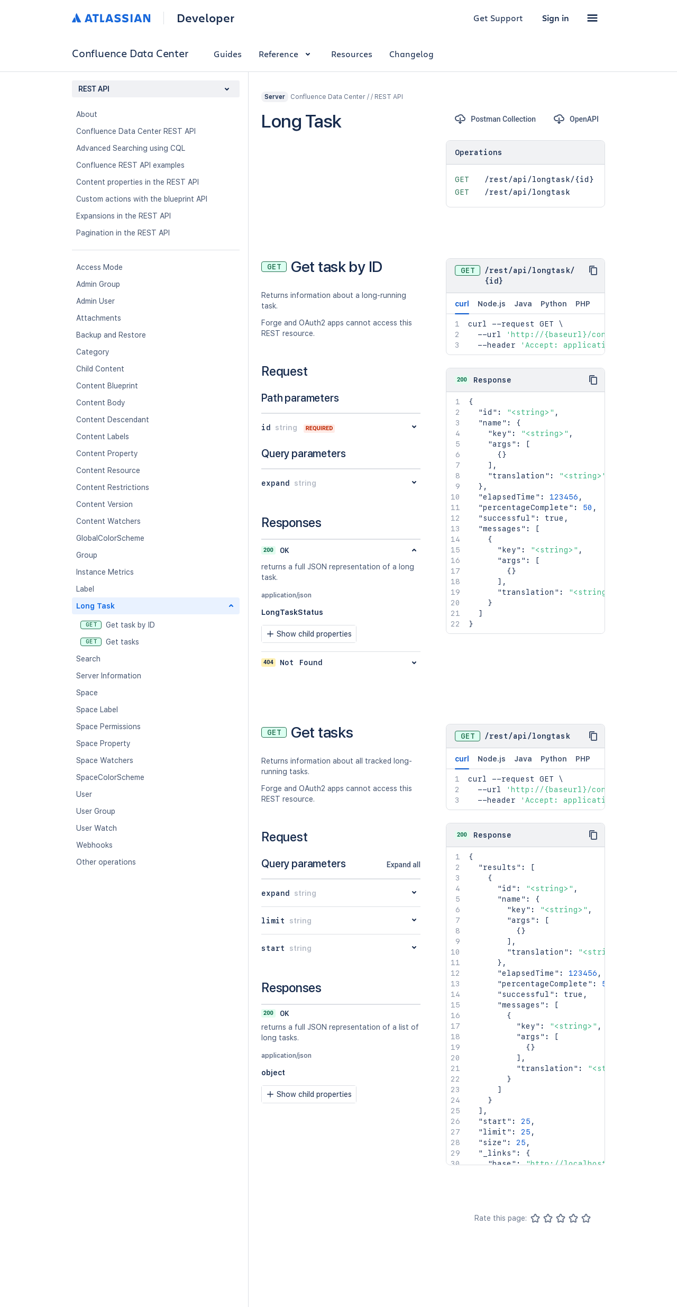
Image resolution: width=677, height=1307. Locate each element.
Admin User (95, 301)
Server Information (108, 675)
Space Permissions (108, 726)
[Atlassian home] (111, 18)
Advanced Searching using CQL (130, 148)
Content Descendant (112, 419)
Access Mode (99, 267)
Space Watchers (104, 760)
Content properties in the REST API (137, 182)
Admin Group (98, 284)
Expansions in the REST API (123, 216)
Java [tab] (523, 303)
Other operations (106, 862)
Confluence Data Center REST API (136, 131)
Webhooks (94, 845)
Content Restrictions (112, 487)
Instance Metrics (105, 572)
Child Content (100, 369)
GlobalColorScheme (110, 538)
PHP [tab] (582, 303)
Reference (286, 53)
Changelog (411, 53)
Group (86, 555)
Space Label (97, 709)
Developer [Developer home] (205, 18)
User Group (95, 811)
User (84, 794)
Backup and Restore (111, 335)
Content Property (107, 453)
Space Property (103, 743)
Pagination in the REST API (123, 233)
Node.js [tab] (492, 303)
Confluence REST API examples (130, 165)
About (86, 114)
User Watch (96, 828)
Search (88, 659)
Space (87, 692)
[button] (592, 18)
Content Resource (108, 470)
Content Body (100, 402)
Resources (351, 53)
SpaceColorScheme (110, 777)
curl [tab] (462, 306)
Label (85, 589)
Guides (228, 53)
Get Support (498, 17)
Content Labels (102, 436)
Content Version (104, 504)
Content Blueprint (107, 386)
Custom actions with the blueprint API (141, 199)
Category (92, 352)
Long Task (95, 606)
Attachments (98, 318)
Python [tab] (554, 303)
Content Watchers (108, 521)
